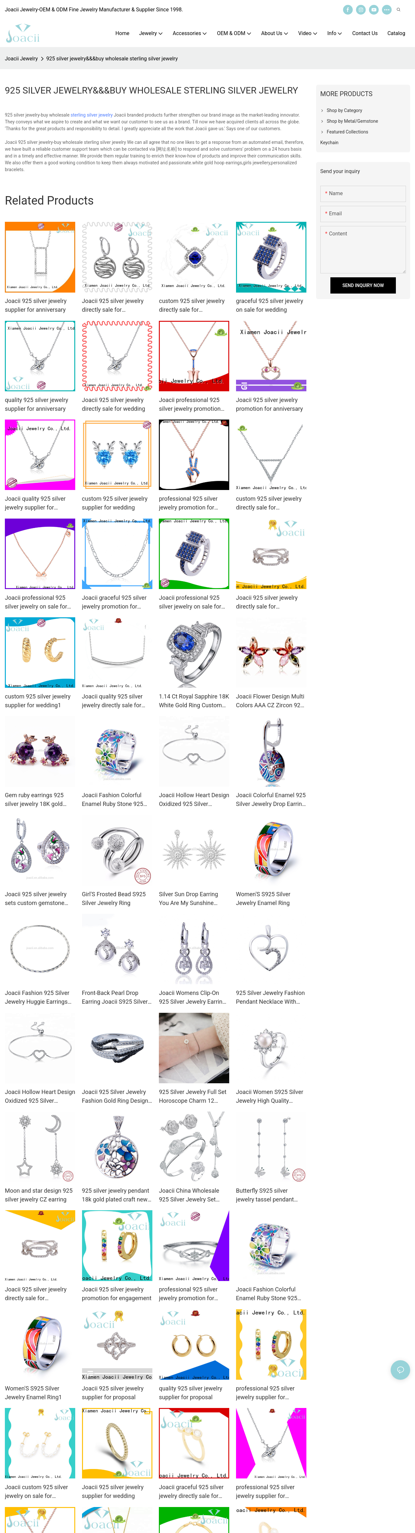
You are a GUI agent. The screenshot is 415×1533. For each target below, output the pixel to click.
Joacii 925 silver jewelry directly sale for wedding (113, 404)
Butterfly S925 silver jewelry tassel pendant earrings (265, 1195)
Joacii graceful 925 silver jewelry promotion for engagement (114, 602)
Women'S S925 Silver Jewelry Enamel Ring (263, 898)
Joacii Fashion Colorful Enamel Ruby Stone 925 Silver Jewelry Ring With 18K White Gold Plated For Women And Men (116, 800)
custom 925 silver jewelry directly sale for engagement (192, 305)
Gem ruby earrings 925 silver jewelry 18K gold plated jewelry (34, 800)
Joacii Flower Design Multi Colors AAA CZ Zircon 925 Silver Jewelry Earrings (270, 701)
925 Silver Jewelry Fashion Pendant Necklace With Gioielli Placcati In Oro (270, 997)
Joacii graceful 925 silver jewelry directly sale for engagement (191, 1492)
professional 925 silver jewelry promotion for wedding (188, 1294)
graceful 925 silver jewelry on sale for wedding (269, 305)
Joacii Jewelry (21, 59)
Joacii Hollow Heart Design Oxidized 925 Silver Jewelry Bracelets (40, 1096)
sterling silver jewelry (92, 115)
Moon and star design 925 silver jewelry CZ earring (39, 1195)
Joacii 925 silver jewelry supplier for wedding (113, 1491)
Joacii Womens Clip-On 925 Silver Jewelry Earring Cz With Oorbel (192, 997)
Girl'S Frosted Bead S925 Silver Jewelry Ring (114, 898)
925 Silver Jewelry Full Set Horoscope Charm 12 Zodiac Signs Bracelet (192, 1096)
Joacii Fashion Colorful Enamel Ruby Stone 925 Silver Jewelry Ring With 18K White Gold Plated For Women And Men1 (270, 1294)
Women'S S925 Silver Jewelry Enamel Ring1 (33, 1393)
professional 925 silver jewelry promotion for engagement (188, 503)
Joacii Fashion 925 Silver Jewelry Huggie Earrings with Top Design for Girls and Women (37, 997)
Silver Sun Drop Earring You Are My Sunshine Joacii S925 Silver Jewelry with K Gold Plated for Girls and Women (194, 899)
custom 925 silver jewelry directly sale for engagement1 (269, 503)
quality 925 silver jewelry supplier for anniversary (36, 404)
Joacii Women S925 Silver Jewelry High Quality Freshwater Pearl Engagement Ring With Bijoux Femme (269, 1096)
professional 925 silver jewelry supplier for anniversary (265, 1492)
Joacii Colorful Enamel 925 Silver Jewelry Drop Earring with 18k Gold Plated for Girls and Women (271, 800)
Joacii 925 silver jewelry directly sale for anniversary (267, 602)
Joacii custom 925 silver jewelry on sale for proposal (36, 1492)
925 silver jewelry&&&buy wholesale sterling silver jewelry (112, 59)
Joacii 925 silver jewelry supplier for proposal (113, 1393)
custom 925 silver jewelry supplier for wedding (115, 503)
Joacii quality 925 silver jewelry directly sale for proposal (112, 701)
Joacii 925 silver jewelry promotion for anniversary (269, 404)
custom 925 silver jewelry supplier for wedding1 (38, 701)
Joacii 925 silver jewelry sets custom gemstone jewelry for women (35, 899)
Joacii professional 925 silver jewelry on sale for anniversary (36, 602)
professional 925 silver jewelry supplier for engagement (265, 1393)
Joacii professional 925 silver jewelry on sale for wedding (190, 602)
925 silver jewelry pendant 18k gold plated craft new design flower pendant (115, 1195)
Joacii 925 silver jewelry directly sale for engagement (113, 305)
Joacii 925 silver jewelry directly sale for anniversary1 (35, 1294)
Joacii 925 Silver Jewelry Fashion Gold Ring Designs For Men (116, 1096)
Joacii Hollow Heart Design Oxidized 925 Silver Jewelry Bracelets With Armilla (194, 800)
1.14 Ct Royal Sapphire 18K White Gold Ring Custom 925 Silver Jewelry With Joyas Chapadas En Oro (194, 701)
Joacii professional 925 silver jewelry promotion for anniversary (189, 404)
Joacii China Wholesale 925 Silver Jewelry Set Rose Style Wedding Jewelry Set (189, 1195)
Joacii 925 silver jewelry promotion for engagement (117, 1293)
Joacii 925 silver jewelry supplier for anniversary (35, 305)
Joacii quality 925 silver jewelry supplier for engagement (35, 503)
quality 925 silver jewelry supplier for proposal (190, 1393)
